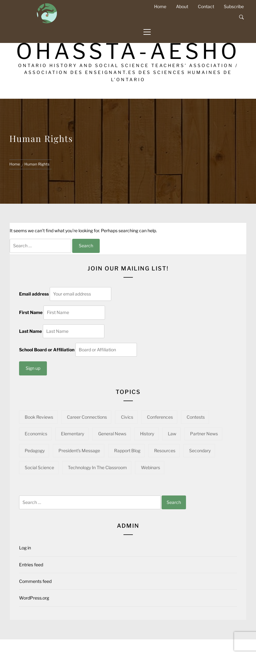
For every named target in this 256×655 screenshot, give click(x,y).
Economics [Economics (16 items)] (36, 433)
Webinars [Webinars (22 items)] (150, 467)
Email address (34, 293)
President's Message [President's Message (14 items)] (79, 450)
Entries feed (31, 564)
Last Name (30, 331)
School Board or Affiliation (46, 349)
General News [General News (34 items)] (112, 433)
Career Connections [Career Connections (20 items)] (87, 417)
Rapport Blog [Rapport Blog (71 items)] (127, 450)
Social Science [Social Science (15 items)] (39, 467)
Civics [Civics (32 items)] (127, 417)
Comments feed (35, 581)
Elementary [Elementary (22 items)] (72, 433)
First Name (31, 312)
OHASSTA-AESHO (128, 51)
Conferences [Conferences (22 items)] (160, 417)
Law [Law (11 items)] (172, 433)
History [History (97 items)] (147, 433)
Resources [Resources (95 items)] (164, 450)
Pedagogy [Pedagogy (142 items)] (35, 450)
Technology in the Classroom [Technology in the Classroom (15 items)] (97, 467)
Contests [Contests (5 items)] (196, 417)
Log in (25, 547)
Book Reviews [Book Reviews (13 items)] (39, 417)
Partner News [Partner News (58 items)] (204, 433)
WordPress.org (34, 597)
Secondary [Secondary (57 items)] (200, 450)
